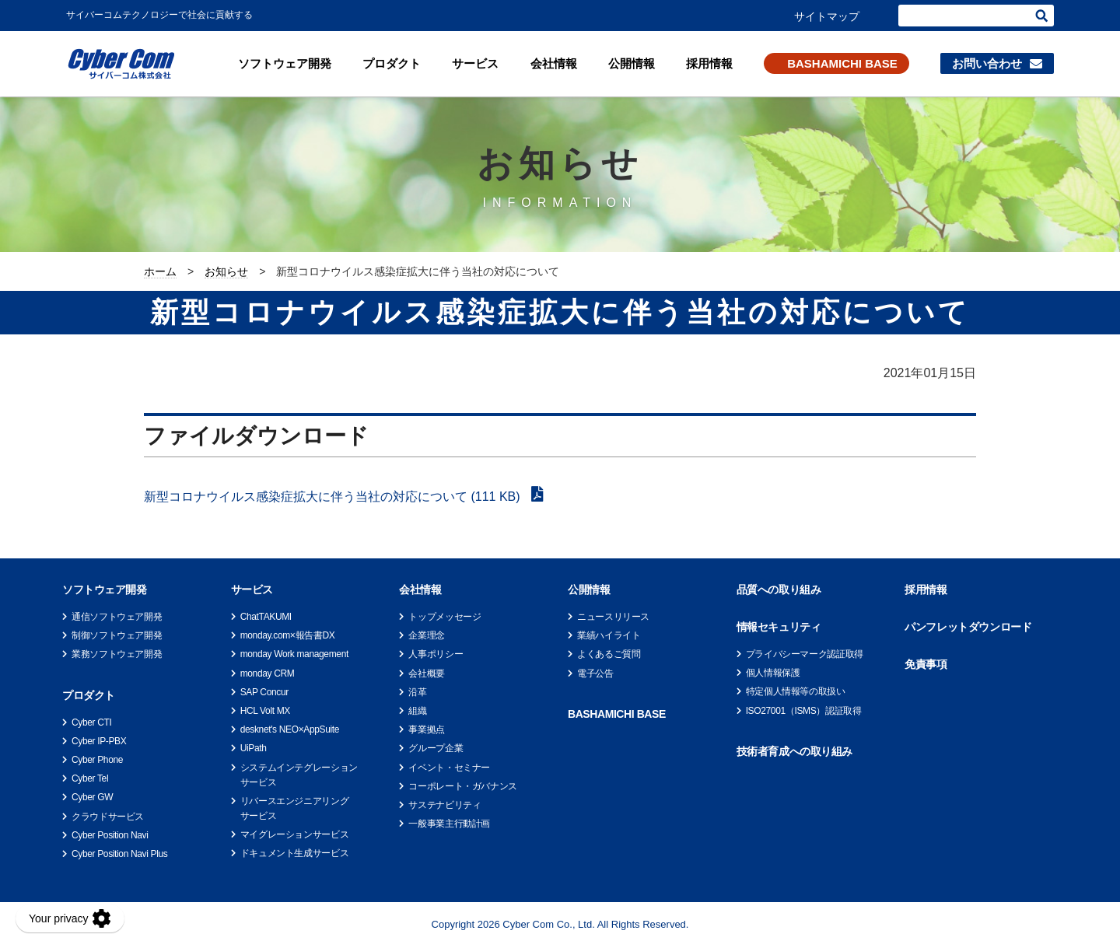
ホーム (160, 271)
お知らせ (226, 271)
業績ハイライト (608, 635)
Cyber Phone (97, 759)
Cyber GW (92, 797)
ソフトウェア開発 (284, 63)
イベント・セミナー (449, 767)
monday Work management (294, 654)
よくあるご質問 (608, 654)
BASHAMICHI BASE (842, 63)
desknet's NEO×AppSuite (289, 729)
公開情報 (631, 63)
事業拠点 (426, 729)
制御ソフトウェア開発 (117, 635)
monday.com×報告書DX (287, 635)
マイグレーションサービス (294, 834)
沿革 (417, 692)
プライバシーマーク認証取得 (804, 654)
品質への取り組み (779, 589)
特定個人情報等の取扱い (795, 691)
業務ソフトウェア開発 (117, 654)
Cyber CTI (91, 722)
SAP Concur (264, 692)
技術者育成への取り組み (794, 751)
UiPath (253, 748)
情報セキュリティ (779, 627)
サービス (475, 63)
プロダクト (391, 63)
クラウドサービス (108, 816)
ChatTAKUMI (266, 616)
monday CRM (267, 673)
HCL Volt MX (265, 710)
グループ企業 (435, 748)
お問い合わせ (987, 63)
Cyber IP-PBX (99, 741)
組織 (417, 710)
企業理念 (426, 635)
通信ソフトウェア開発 (117, 616)
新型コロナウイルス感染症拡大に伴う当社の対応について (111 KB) (333, 496)
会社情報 (553, 63)
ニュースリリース (613, 616)
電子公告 (595, 673)
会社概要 (426, 673)
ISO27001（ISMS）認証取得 (804, 710)
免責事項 (926, 664)
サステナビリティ (444, 804)
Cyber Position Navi (110, 835)
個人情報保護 (773, 672)
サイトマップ (826, 16)
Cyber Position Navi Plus (119, 853)
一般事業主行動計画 (449, 823)
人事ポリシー (435, 654)
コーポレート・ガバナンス (462, 786)
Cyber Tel (90, 778)
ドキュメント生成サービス (294, 853)
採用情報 (709, 63)
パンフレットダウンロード (968, 627)
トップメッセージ (444, 616)
